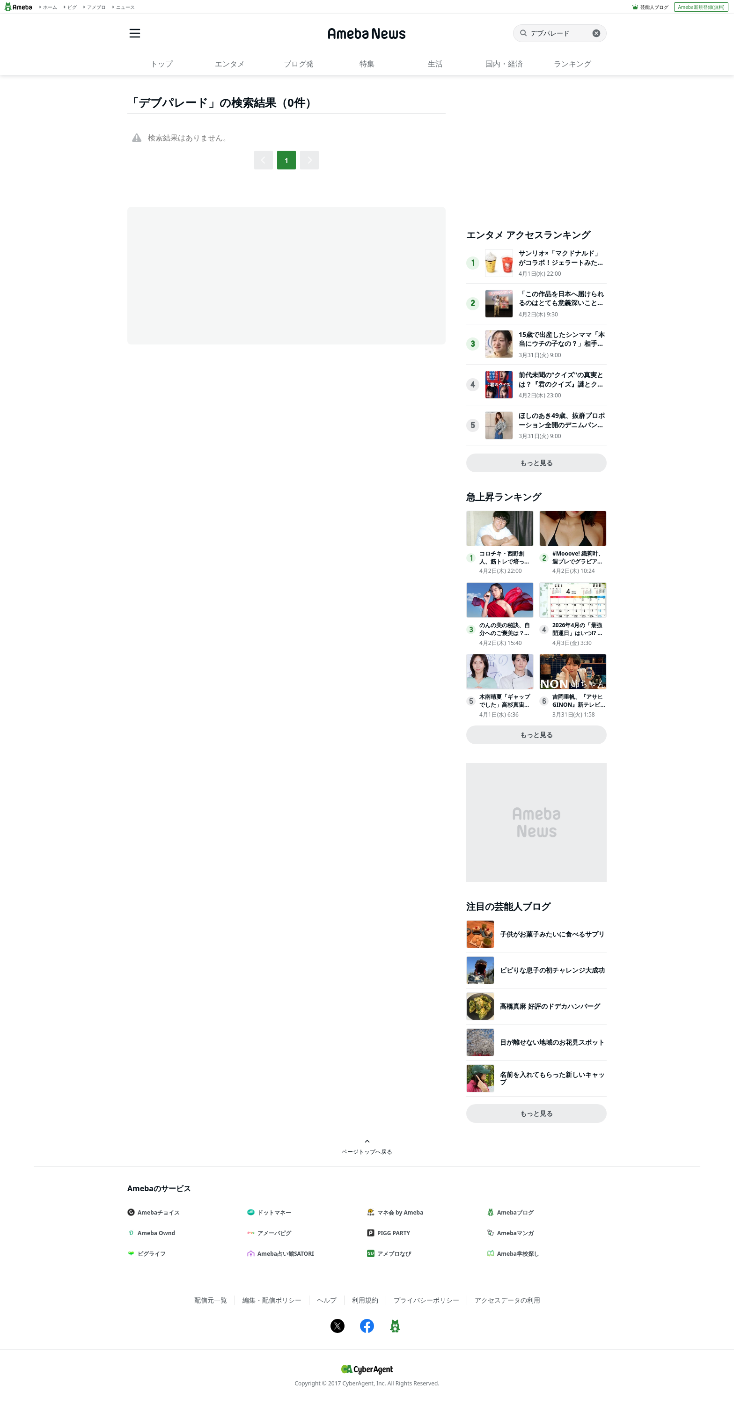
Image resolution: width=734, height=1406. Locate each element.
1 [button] (286, 160)
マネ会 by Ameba (399, 1212)
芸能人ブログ (654, 7)
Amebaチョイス (157, 1212)
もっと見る (536, 462)
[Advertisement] (211, 274)
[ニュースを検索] (560, 33)
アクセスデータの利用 (507, 1300)
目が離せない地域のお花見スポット (552, 1042)
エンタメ (230, 64)
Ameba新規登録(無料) (701, 7)
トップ (161, 64)
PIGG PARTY (392, 1233)
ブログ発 (299, 64)
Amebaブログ (514, 1212)
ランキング (572, 64)
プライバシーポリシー (426, 1300)
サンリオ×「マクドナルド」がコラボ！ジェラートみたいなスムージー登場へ (561, 262)
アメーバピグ (273, 1233)
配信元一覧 (210, 1300)
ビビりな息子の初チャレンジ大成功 (552, 970)
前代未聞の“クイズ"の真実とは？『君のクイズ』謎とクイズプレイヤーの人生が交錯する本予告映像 (561, 388)
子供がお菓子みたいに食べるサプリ (552, 934)
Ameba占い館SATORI (284, 1254)
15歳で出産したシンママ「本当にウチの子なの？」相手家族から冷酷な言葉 (562, 343)
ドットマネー (273, 1212)
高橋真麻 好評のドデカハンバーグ (550, 1006)
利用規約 (365, 1300)
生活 (435, 64)
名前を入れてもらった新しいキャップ (552, 1078)
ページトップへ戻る (367, 1147)
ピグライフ (150, 1254)
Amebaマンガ (514, 1233)
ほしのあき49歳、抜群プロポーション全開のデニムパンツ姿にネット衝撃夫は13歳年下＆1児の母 (562, 429)
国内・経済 (504, 64)
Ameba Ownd (155, 1233)
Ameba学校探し (517, 1254)
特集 (367, 64)
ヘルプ (327, 1300)
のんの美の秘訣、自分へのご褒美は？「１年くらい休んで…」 (504, 636)
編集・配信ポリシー (271, 1300)
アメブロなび (392, 1254)
